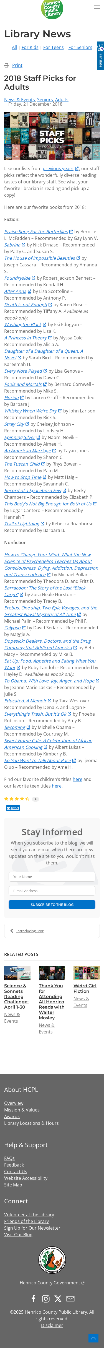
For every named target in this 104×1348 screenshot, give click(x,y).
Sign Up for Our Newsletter (32, 1228)
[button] (97, 7)
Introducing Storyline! (31, 931)
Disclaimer (52, 1325)
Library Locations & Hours (31, 1123)
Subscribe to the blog (52, 904)
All (14, 47)
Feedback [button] (14, 1165)
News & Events (19, 99)
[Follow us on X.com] (59, 1298)
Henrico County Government (50, 1283)
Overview (13, 1103)
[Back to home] (52, 8)
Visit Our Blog (18, 1235)
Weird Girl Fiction (85, 988)
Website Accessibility (25, 1178)
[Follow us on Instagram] (47, 1298)
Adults (62, 99)
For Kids (30, 47)
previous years (58, 168)
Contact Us (15, 1171)
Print (17, 65)
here (77, 779)
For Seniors (80, 47)
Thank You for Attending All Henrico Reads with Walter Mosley (52, 1001)
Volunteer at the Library (29, 1215)
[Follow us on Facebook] (34, 1298)
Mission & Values (22, 1110)
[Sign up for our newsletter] (72, 1298)
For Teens (53, 47)
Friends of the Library (26, 1221)
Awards (12, 1116)
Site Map (13, 1185)
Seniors (45, 99)
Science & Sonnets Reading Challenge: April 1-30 (16, 996)
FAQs (9, 1158)
